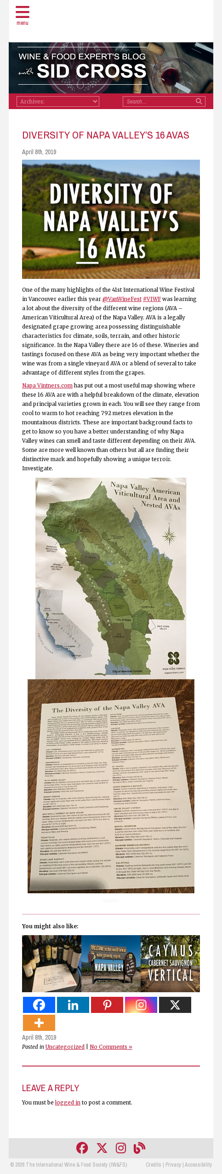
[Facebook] (39, 1005)
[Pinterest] (107, 1005)
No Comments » (111, 1047)
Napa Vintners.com (47, 385)
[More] (39, 1023)
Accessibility (198, 1164)
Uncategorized (65, 1047)
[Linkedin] (73, 1005)
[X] (175, 1005)
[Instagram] (141, 1005)
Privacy (173, 1164)
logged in (67, 1102)
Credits (153, 1164)
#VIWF (152, 299)
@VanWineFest (122, 299)
